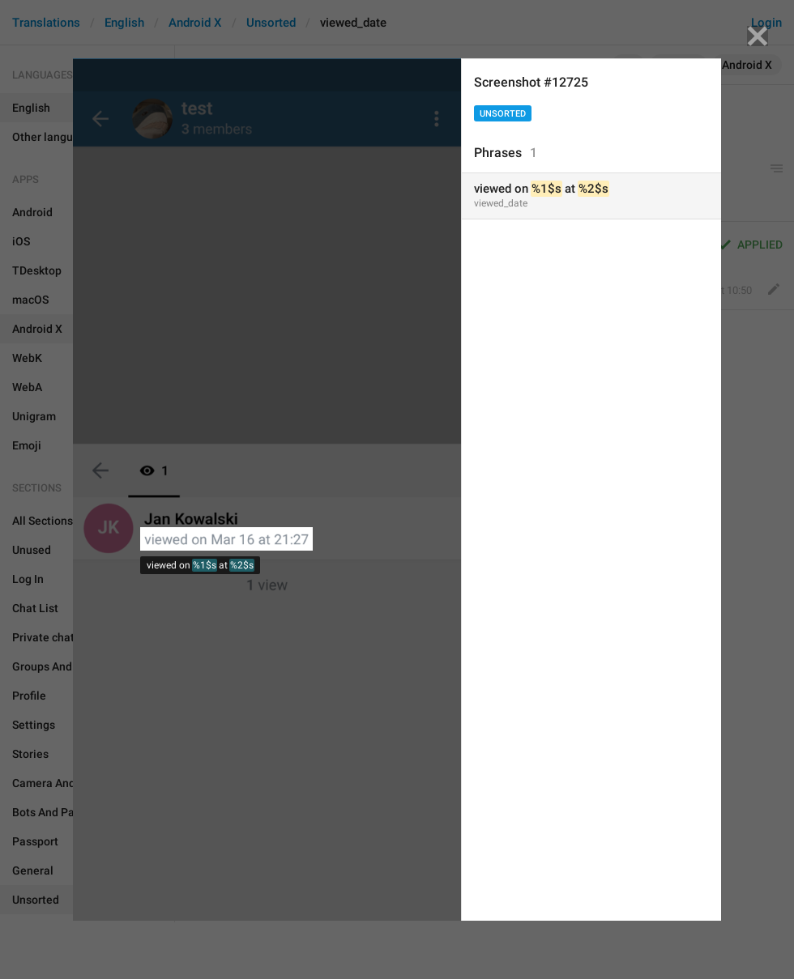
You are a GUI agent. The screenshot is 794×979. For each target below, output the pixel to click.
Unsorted (503, 114)
